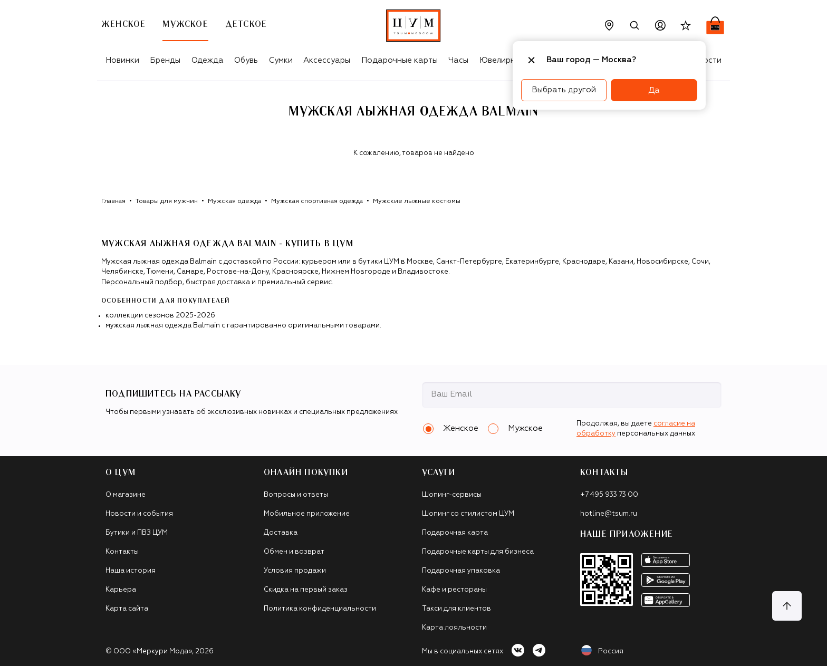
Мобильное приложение (307, 513)
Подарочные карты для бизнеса (478, 551)
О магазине (125, 494)
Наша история (130, 570)
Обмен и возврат (294, 551)
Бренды (165, 60)
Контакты (122, 551)
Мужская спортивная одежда (317, 201)
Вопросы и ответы (296, 494)
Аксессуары (326, 60)
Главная (113, 201)
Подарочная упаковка (461, 570)
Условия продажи (295, 570)
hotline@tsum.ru (608, 513)
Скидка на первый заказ (306, 589)
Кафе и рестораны (454, 589)
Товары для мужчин (167, 201)
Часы (458, 60)
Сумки (281, 60)
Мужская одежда (234, 201)
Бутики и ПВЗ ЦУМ (136, 532)
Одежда (207, 60)
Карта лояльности (454, 627)
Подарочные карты (399, 60)
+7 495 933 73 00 (609, 494)
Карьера (120, 589)
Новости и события (139, 513)
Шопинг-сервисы (452, 494)
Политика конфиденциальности (320, 608)
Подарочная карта (455, 532)
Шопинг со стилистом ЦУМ (468, 513)
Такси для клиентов (456, 608)
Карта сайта (126, 608)
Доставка (280, 532)
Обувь (246, 60)
